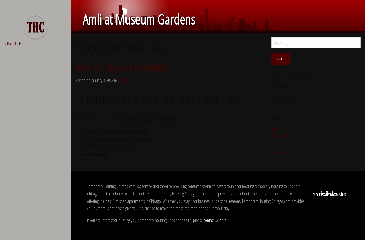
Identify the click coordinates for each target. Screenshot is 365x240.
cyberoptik (126, 80)
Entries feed (280, 136)
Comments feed (283, 144)
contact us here (215, 220)
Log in (275, 129)
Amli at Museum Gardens (123, 66)
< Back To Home (16, 44)
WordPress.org (282, 151)
